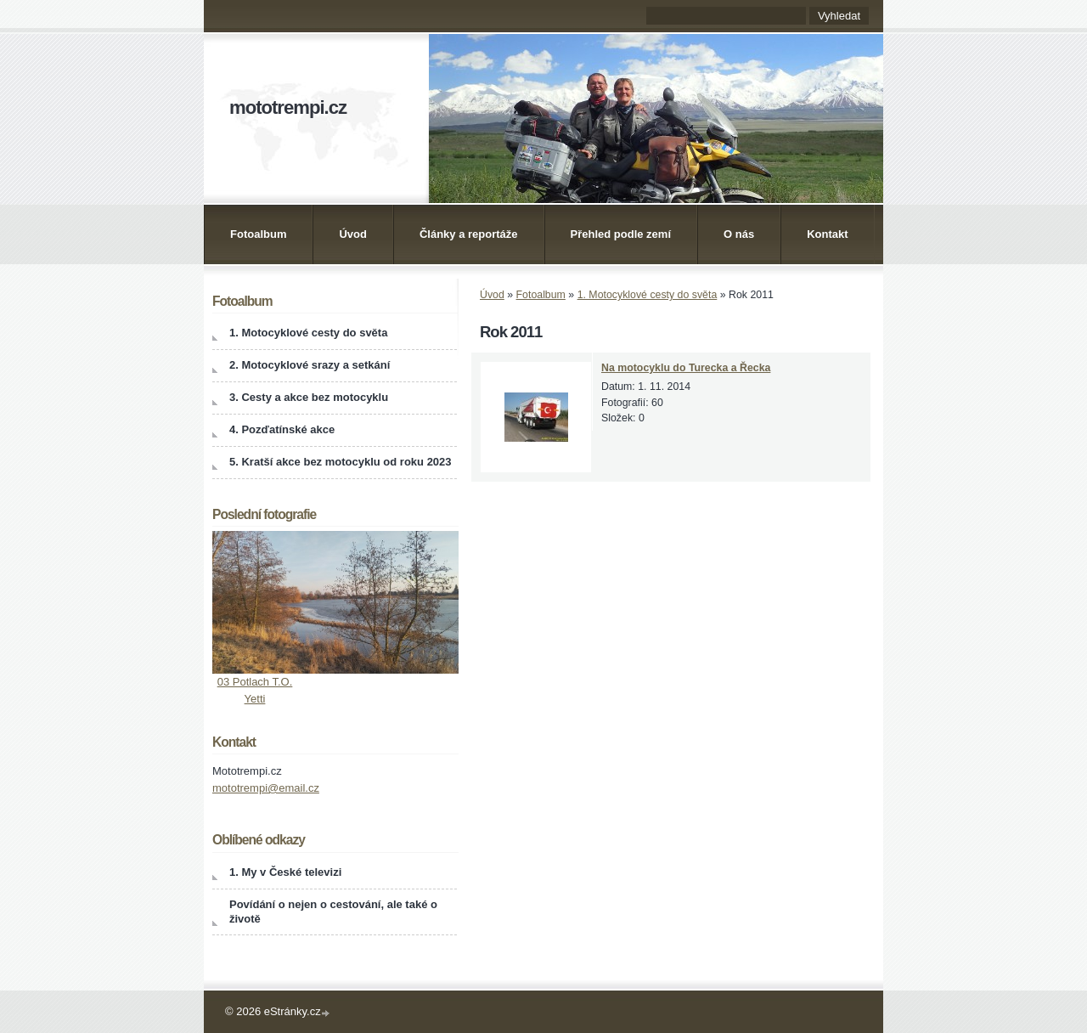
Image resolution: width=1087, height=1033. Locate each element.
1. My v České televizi (285, 872)
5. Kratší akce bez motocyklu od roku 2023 (340, 461)
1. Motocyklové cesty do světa (647, 295)
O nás (739, 234)
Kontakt (827, 234)
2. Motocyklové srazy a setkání (309, 364)
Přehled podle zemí (621, 234)
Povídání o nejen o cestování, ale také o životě (333, 911)
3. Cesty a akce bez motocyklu (308, 397)
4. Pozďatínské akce (282, 429)
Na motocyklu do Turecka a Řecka (685, 368)
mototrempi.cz (287, 107)
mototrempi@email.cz (265, 788)
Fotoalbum (258, 234)
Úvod (353, 234)
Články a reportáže (469, 234)
